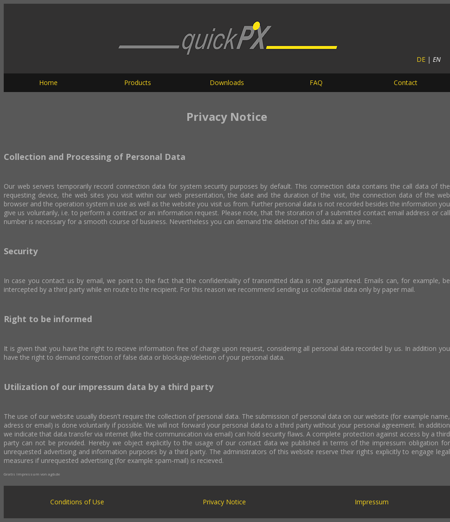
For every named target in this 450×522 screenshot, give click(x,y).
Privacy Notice (224, 501)
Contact (405, 82)
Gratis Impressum (22, 473)
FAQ (316, 82)
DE (421, 59)
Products (137, 82)
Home (48, 82)
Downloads (227, 82)
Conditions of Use (77, 501)
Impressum (372, 501)
